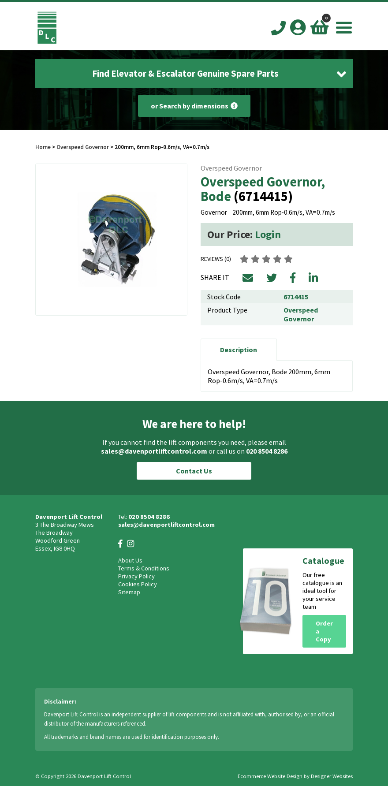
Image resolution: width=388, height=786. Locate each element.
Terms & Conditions (143, 568)
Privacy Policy (136, 576)
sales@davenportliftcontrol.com (154, 451)
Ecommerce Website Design (270, 776)
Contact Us (194, 470)
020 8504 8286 (266, 451)
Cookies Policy (137, 584)
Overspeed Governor (82, 146)
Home (43, 146)
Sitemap (129, 592)
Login (268, 234)
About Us (130, 560)
